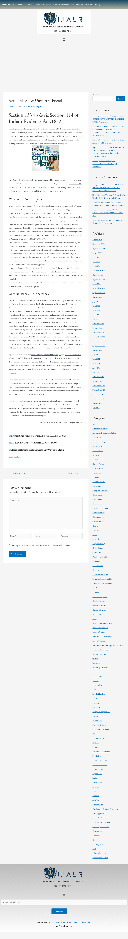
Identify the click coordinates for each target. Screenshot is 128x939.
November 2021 (98, 336)
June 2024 (96, 261)
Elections (95, 570)
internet (95, 658)
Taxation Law (97, 804)
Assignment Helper (100, 184)
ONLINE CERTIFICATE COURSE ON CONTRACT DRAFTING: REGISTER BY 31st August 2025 (108, 119)
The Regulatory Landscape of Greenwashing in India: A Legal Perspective (104, 163)
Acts (94, 424)
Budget (95, 459)
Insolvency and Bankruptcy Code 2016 (107, 645)
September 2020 (98, 398)
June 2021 (96, 359)
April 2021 (96, 368)
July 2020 (95, 407)
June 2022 (96, 306)
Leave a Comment (16, 106)
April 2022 (96, 314)
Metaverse (96, 716)
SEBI (94, 791)
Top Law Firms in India (101, 822)
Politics (95, 747)
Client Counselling (99, 481)
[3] (81, 422)
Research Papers (98, 769)
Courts (95, 526)
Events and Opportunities (102, 579)
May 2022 (96, 310)
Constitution (97, 503)
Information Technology (102, 636)
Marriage (96, 703)
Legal (94, 698)
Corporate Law (98, 521)
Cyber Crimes (97, 548)
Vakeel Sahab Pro (99, 853)
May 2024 (96, 266)
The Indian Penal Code (101, 817)
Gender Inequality (99, 601)
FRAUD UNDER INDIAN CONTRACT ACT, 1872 (108, 213)
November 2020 (98, 390)
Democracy (97, 561)
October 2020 (97, 394)
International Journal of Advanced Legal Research (71, 922)
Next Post (73, 473)
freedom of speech (99, 596)
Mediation (96, 707)
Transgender (97, 831)
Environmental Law (100, 574)
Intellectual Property (100, 649)
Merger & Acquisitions (101, 711)
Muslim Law (97, 720)
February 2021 (98, 376)
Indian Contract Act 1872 (102, 623)
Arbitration (96, 437)
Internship (96, 663)
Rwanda (95, 787)
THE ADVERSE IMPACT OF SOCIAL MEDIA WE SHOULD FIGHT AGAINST (107, 187)
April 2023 (96, 283)
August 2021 (97, 350)
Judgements (97, 676)
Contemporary (98, 517)
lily (93, 195)
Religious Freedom (99, 764)
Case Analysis (97, 468)
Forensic (95, 592)
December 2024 (98, 244)
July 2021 (95, 354)
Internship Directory (100, 667)
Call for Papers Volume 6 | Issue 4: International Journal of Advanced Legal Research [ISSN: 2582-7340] (51, 4)
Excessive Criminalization (102, 583)
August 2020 (97, 403)
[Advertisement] (64, 61)
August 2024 (97, 252)
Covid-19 (96, 530)
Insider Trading (98, 641)
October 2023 (97, 275)
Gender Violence (99, 610)
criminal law (97, 539)
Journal (95, 671)
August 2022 (97, 297)
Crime (94, 534)
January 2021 (97, 381)
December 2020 (98, 385)
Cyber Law (96, 552)
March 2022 (97, 319)
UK (93, 840)
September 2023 (98, 279)
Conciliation (97, 499)
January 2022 (97, 328)
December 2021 (98, 332)
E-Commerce (97, 565)
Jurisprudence (97, 685)
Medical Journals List (100, 210)
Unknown (96, 202)
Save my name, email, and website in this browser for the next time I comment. (42, 545)
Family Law (96, 587)
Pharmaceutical (98, 738)
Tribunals (96, 835)
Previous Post (19, 473)
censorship (96, 473)
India (94, 618)
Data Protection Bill (100, 557)
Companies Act (98, 486)
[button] (64, 39)
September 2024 (98, 248)
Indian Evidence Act (100, 627)
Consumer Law (98, 512)
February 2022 (98, 323)
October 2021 (97, 341)
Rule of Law (97, 782)
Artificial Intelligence (100, 441)
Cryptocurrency (98, 543)
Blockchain (96, 455)
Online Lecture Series (100, 729)
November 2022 (98, 288)
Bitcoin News (97, 450)
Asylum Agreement (99, 446)
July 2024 (95, 257)
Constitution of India (100, 508)
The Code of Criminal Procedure (105, 809)
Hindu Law (96, 614)
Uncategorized (30, 106)
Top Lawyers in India (100, 826)
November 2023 (98, 270)
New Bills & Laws (99, 725)
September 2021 (98, 345)
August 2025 (97, 239)
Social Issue (96, 800)
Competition (97, 495)
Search (95, 94)
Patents (95, 733)
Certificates (96, 477)
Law (94, 689)
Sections (95, 795)
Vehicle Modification (100, 857)
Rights (94, 778)
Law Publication (98, 694)
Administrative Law (99, 428)
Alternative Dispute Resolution (104, 433)
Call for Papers (98, 464)
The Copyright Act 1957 (101, 813)
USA (94, 848)
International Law (99, 654)
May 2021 (96, 363)
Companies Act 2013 (100, 490)
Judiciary (95, 680)
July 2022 (95, 301)
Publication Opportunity (101, 760)
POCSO (95, 742)
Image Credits (14, 457)
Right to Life (97, 773)
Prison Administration (101, 751)
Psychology (97, 756)
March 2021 (97, 372)
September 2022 (98, 292)
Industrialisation (98, 632)
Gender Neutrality (99, 605)
